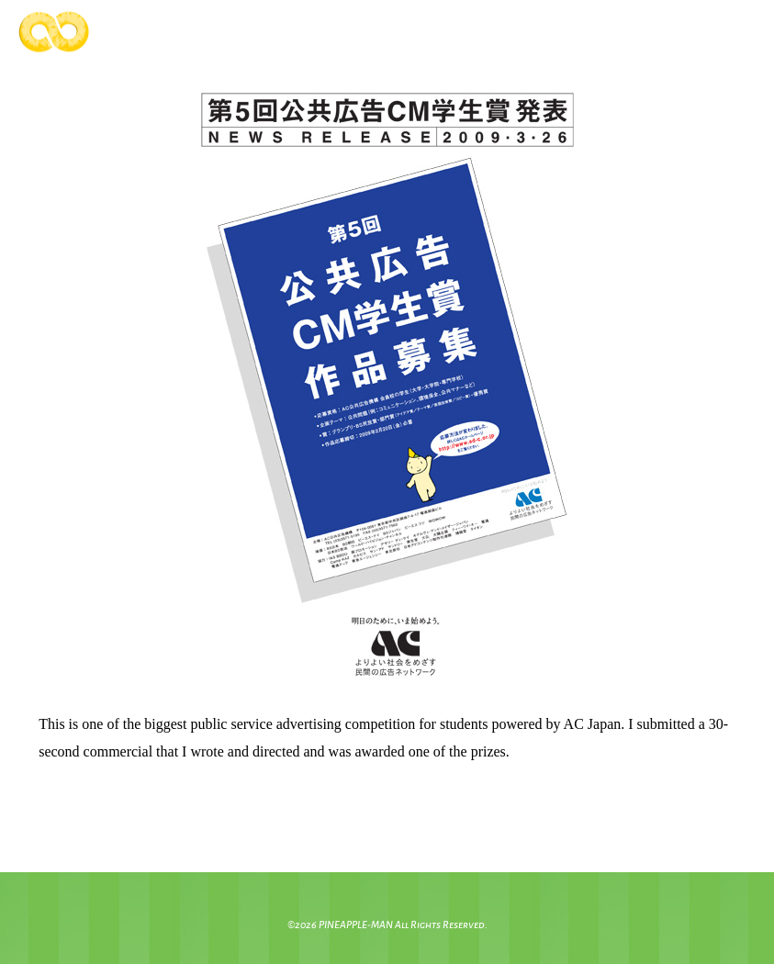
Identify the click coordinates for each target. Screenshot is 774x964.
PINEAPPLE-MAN (356, 924)
